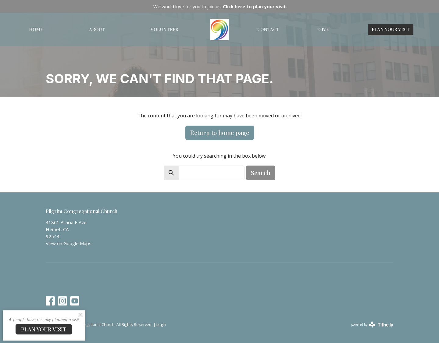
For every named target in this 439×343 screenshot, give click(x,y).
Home (36, 29)
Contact (268, 29)
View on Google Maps (68, 243)
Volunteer (164, 29)
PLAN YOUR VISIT (391, 29)
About (97, 29)
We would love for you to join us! (220, 6)
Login (161, 324)
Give (323, 29)
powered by (372, 324)
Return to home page (219, 132)
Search (260, 173)
